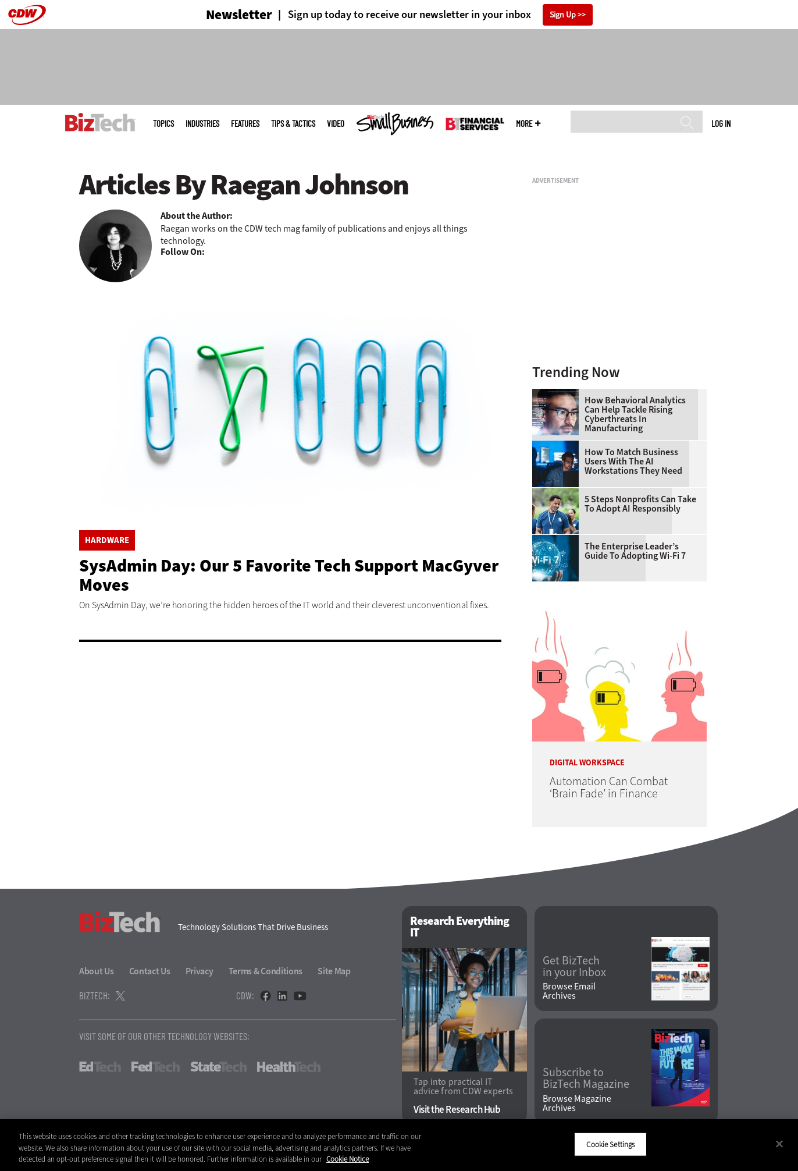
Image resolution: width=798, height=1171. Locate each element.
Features (245, 123)
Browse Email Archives (569, 991)
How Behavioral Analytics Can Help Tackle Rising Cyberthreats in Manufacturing (635, 414)
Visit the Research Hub (457, 1110)
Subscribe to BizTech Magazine (586, 1078)
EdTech (100, 1067)
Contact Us (149, 971)
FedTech (155, 1067)
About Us (96, 971)
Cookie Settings (610, 1144)
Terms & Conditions (266, 971)
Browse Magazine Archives (577, 1103)
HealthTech (288, 1067)
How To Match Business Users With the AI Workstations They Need (633, 462)
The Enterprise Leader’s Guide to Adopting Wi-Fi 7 (635, 551)
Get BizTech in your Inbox (574, 966)
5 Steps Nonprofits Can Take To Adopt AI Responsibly (640, 504)
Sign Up (563, 14)
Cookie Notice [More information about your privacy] (347, 1159)
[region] (399, 1145)
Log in (721, 123)
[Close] (779, 1143)
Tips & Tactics (293, 123)
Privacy (199, 971)
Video (335, 123)
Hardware (107, 540)
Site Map (334, 971)
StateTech (218, 1067)
